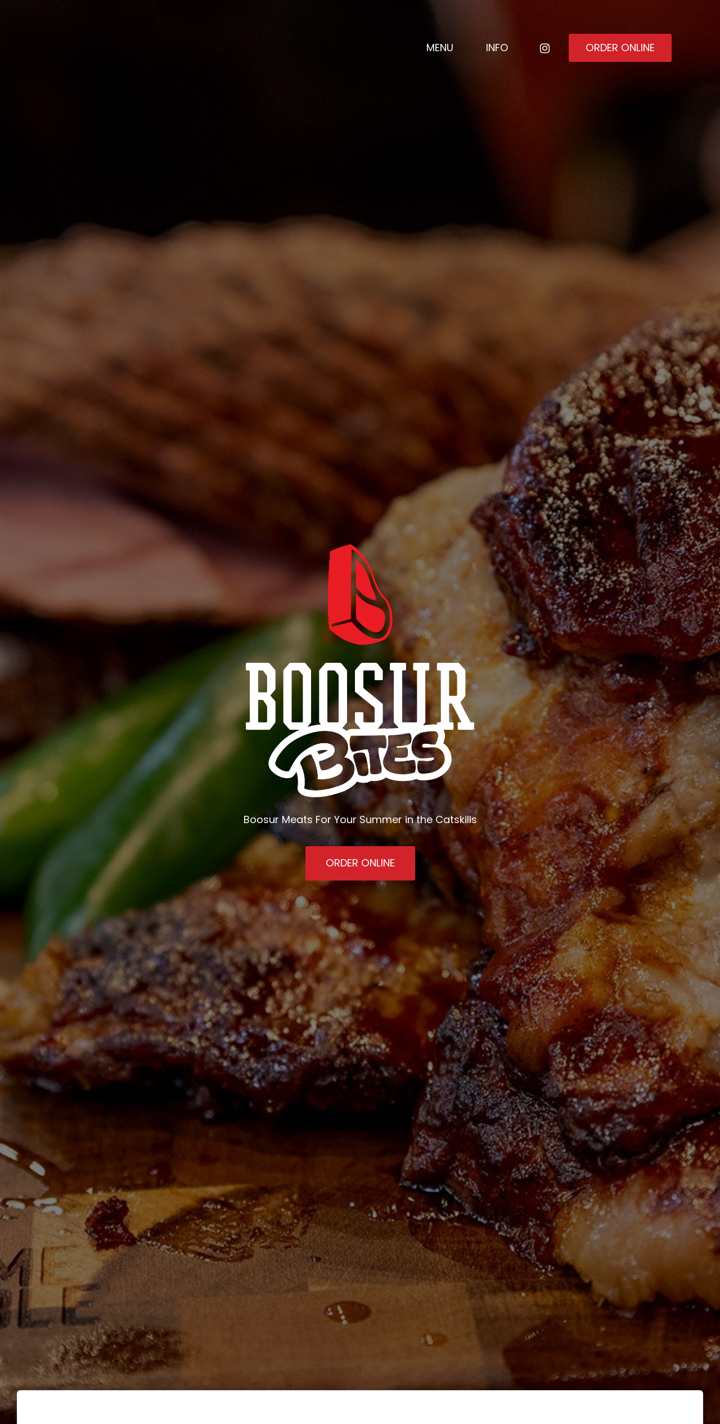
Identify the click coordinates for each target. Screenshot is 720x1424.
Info (497, 48)
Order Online (620, 48)
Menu (439, 48)
